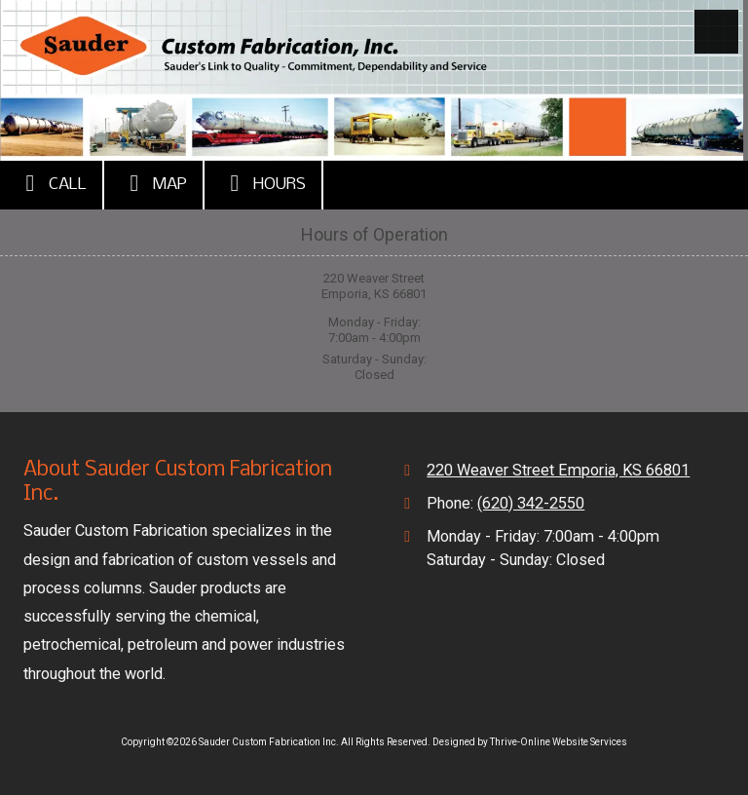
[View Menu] (716, 32)
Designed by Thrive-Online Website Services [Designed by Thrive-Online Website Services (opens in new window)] (529, 742)
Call (51, 183)
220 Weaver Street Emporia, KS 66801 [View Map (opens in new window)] (558, 470)
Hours (263, 183)
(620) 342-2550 (530, 503)
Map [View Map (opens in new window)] (153, 183)
